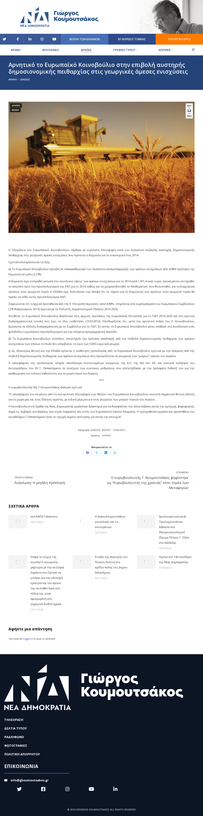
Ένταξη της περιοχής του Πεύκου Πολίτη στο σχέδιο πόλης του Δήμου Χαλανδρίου (111, 564)
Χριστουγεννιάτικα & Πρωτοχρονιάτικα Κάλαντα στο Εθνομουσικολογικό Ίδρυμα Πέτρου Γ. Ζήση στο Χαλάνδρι (174, 530)
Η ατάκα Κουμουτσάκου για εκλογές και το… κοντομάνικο (110, 522)
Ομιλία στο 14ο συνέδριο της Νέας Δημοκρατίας (175, 559)
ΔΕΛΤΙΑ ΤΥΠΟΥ (15, 728)
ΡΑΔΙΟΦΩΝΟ (14, 737)
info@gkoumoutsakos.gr (26, 780)
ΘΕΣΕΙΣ (15, 110)
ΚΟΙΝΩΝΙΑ (106, 435)
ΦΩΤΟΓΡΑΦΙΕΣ (15, 746)
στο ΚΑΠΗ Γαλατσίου (44, 516)
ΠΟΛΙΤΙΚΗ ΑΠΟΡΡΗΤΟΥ (22, 754)
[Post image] (17, 521)
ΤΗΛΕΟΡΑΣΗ (13, 720)
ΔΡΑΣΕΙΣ (16, 105)
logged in (28, 638)
